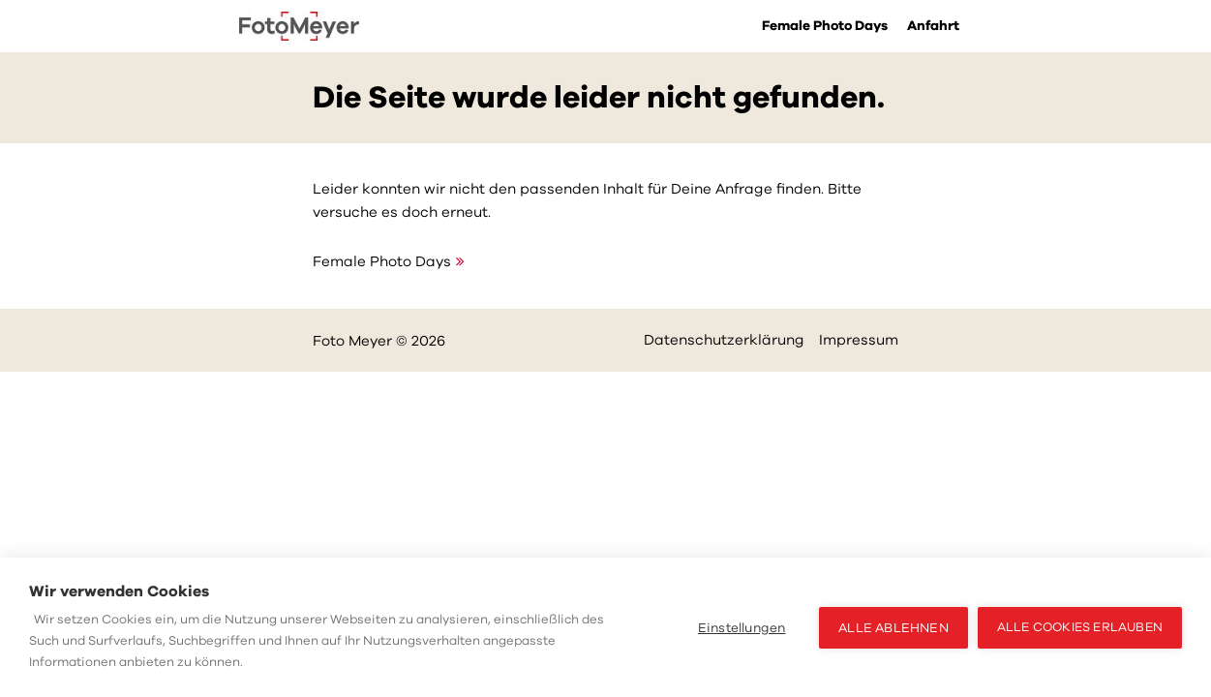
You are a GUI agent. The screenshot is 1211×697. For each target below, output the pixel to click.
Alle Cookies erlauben (1080, 627)
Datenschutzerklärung (724, 339)
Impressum (858, 339)
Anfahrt (933, 25)
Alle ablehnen (893, 628)
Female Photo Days (825, 25)
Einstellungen (742, 628)
